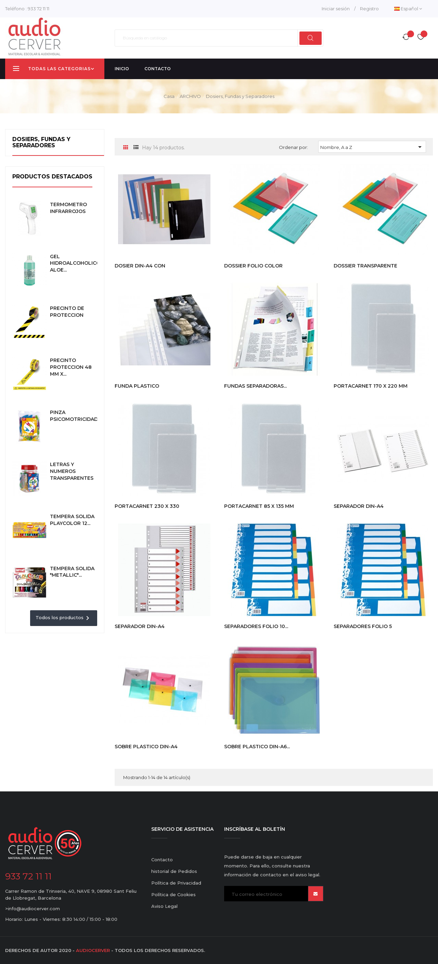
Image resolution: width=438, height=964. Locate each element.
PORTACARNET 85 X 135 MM (259, 506)
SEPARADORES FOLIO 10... (256, 626)
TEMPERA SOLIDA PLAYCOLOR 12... (72, 519)
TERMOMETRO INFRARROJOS (68, 207)
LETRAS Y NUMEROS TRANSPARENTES (71, 471)
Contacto (162, 859)
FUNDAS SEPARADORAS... (255, 386)
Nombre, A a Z (372, 147)
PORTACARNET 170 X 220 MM (371, 386)
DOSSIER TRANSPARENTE (365, 266)
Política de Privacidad (176, 883)
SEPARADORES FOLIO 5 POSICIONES (363, 629)
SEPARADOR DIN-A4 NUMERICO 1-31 (140, 629)
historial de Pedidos (174, 871)
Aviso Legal (164, 906)
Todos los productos (64, 618)
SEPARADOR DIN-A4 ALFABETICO (359, 509)
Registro (369, 8)
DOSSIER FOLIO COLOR (253, 266)
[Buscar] (219, 38)
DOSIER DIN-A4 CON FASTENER (140, 269)
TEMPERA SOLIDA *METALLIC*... (72, 571)
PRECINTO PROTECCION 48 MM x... (71, 367)
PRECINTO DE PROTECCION (67, 311)
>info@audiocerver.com (32, 908)
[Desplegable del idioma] (408, 8)
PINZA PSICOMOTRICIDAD (74, 415)
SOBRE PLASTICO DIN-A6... (257, 746)
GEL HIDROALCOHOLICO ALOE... (75, 263)
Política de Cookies (173, 894)
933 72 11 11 (38, 8)
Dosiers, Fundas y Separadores (41, 142)
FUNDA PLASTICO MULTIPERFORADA (138, 389)
